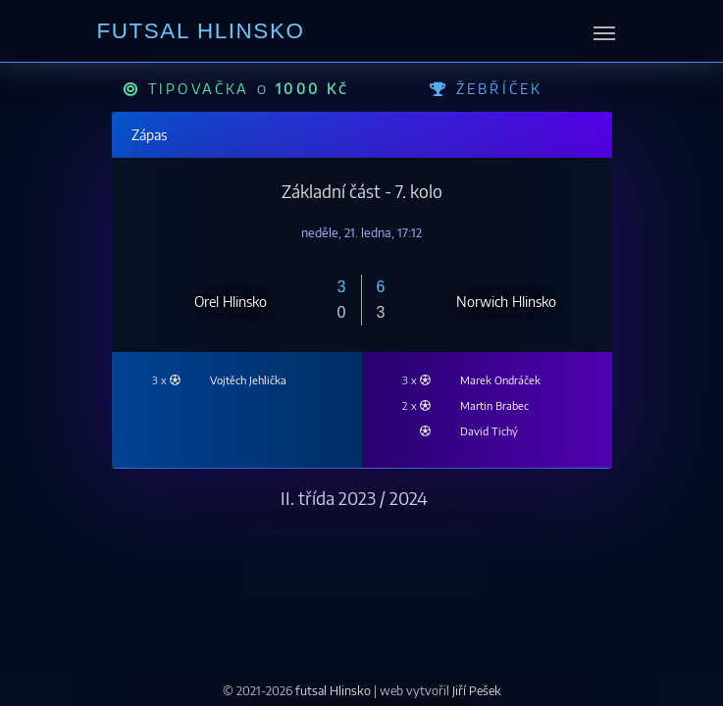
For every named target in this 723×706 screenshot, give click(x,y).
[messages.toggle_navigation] (604, 31)
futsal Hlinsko (334, 690)
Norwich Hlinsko (506, 300)
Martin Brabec (494, 405)
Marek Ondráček (500, 379)
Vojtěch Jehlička (248, 379)
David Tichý (489, 430)
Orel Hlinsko (230, 300)
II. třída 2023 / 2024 (354, 497)
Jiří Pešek (476, 690)
